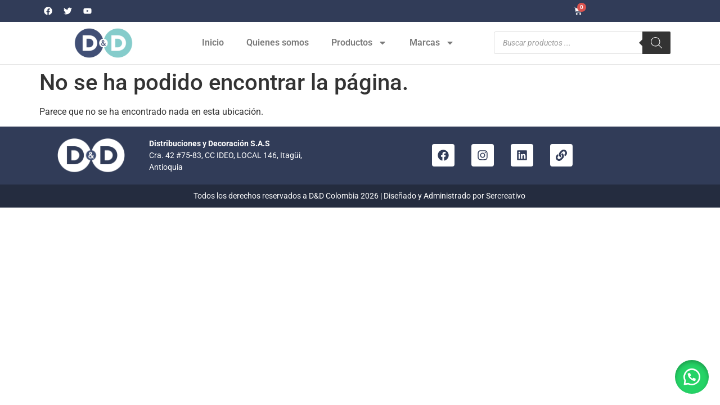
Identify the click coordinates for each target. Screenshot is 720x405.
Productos (359, 43)
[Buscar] (656, 43)
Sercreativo (506, 195)
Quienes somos (277, 42)
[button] (692, 377)
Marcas (432, 43)
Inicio (213, 42)
